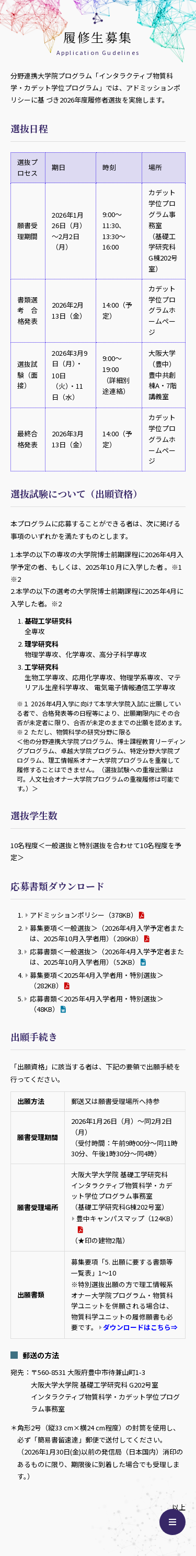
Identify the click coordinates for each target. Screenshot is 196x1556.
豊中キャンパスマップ (126, 1218)
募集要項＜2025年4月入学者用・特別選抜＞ (97, 980)
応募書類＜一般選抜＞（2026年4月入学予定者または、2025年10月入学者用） (107, 956)
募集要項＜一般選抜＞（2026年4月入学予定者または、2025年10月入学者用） (107, 933)
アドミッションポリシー (83, 915)
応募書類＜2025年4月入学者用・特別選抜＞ (97, 1004)
